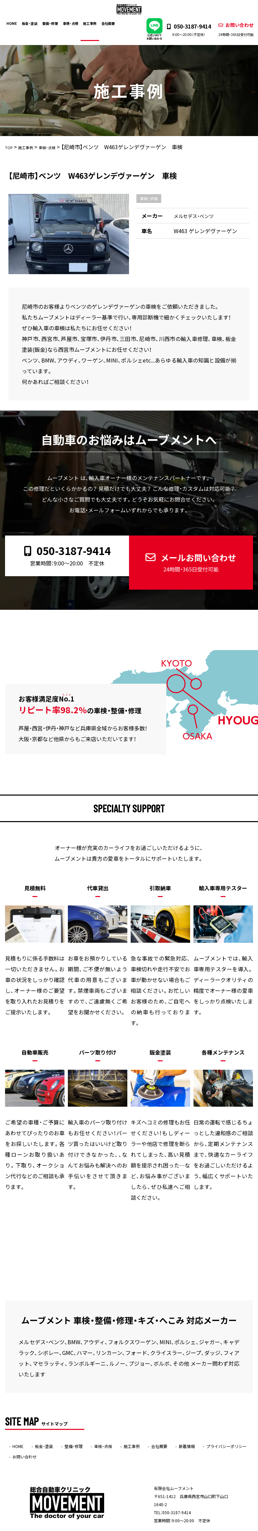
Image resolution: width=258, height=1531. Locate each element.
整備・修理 (53, 22)
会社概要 (111, 22)
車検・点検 (74, 22)
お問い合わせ (231, 29)
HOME (15, 22)
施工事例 (93, 22)
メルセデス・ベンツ (196, 216)
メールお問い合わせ (188, 551)
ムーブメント (116, 1526)
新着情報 (187, 1424)
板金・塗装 (33, 22)
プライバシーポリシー (226, 1424)
